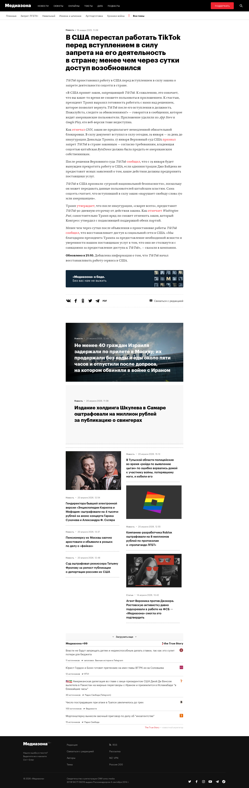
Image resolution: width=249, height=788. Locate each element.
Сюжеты (58, 5)
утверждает (86, 206)
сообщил (133, 161)
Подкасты (114, 5)
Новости (43, 5)
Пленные (11, 15)
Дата (100, 5)
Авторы (71, 757)
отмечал (79, 129)
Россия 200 (116, 764)
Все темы (138, 15)
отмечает (155, 210)
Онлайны (74, 5)
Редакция (72, 744)
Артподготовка (94, 15)
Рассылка (115, 751)
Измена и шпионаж (70, 15)
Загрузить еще (124, 636)
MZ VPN (113, 757)
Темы (70, 764)
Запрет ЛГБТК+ (29, 15)
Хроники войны (116, 15)
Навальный (48, 15)
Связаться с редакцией (166, 300)
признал (169, 139)
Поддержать (222, 5)
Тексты (88, 5)
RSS (113, 744)
